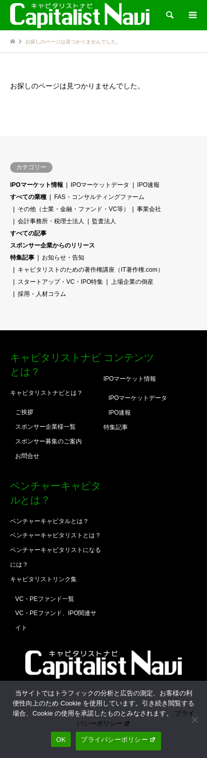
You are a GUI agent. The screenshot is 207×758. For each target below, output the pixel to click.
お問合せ (27, 456)
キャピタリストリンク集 (43, 579)
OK (61, 739)
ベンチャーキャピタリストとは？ (55, 535)
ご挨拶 (24, 412)
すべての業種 (28, 196)
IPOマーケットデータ (100, 184)
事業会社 (149, 209)
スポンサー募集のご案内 (48, 441)
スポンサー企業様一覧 (45, 426)
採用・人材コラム (42, 293)
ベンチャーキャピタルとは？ (49, 521)
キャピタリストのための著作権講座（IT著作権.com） (91, 269)
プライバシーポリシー (118, 739)
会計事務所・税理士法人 (51, 221)
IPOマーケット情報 (36, 184)
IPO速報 (148, 184)
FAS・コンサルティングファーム (99, 196)
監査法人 (104, 221)
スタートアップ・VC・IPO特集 (60, 281)
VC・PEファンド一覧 (44, 598)
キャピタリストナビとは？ (46, 392)
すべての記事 (28, 233)
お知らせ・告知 (63, 257)
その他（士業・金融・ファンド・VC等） (73, 209)
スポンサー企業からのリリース (52, 245)
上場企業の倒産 (132, 281)
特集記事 (22, 257)
